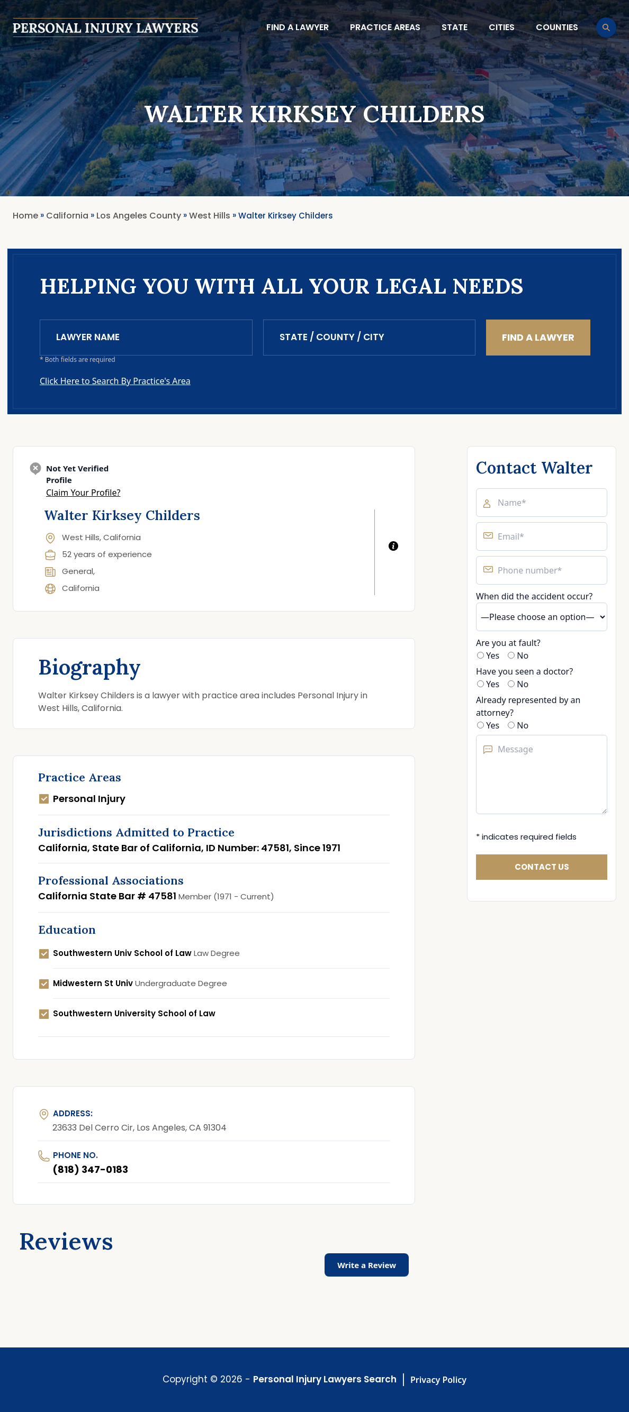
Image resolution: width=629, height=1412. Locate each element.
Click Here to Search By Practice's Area (115, 381)
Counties (557, 27)
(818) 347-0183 (90, 1169)
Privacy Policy (438, 1380)
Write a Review (366, 1265)
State (455, 27)
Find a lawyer (297, 27)
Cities (502, 27)
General (77, 571)
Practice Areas (385, 27)
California (81, 588)
